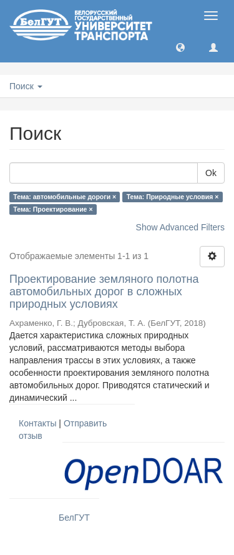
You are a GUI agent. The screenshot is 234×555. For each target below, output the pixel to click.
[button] (180, 46)
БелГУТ (74, 518)
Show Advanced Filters (180, 227)
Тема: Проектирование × (52, 209)
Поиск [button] (25, 86)
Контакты (37, 423)
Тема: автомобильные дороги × (64, 196)
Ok (211, 173)
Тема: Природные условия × (173, 196)
